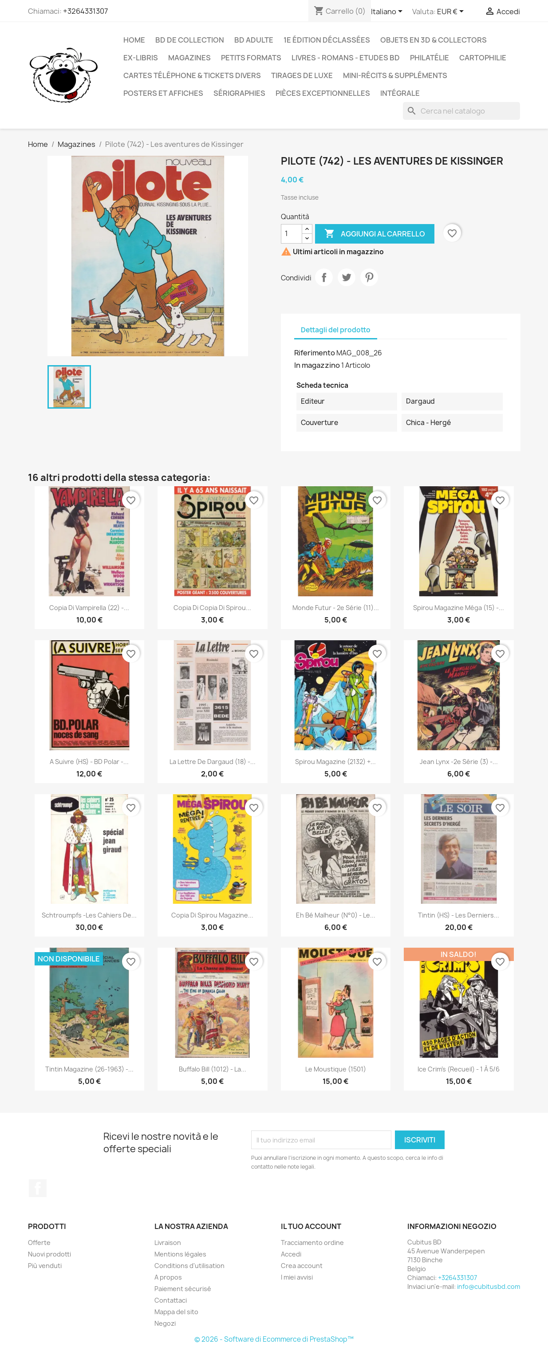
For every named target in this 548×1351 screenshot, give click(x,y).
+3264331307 (85, 11)
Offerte (39, 1242)
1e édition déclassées (327, 40)
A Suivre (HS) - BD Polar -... (89, 761)
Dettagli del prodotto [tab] (336, 330)
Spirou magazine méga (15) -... (458, 607)
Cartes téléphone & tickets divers (192, 75)
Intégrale (400, 93)
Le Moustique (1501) (335, 1069)
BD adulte (253, 40)
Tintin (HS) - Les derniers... (458, 915)
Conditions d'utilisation (189, 1265)
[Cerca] (461, 111)
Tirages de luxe (302, 75)
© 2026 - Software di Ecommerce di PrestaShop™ (274, 1339)
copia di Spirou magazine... (212, 915)
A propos (168, 1277)
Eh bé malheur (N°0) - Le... (335, 915)
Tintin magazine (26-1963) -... (89, 1069)
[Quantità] (291, 234)
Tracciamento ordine (312, 1242)
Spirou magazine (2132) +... (335, 761)
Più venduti (45, 1265)
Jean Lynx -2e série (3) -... (459, 761)
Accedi (291, 1254)
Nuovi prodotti (49, 1254)
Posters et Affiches (163, 93)
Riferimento (314, 352)
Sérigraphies (239, 93)
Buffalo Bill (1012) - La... (212, 1069)
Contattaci (170, 1300)
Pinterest (369, 277)
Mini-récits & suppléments (395, 75)
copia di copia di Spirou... (212, 607)
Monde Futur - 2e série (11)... (335, 607)
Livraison (167, 1242)
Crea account (302, 1265)
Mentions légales (180, 1254)
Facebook (38, 1188)
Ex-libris (140, 58)
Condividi (324, 277)
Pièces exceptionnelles (323, 93)
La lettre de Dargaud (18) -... (213, 761)
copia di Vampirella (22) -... (89, 607)
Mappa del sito (176, 1312)
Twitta (346, 277)
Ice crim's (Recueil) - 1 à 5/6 (459, 1069)
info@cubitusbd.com (488, 1286)
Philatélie (429, 58)
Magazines (189, 58)
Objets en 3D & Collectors (433, 40)
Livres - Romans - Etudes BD (346, 58)
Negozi (165, 1323)
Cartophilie (482, 58)
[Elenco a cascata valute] (452, 12)
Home (134, 40)
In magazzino (317, 365)
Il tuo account (311, 1226)
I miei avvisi (297, 1277)
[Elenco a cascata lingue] (388, 12)
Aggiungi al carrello (374, 234)
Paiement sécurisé (182, 1288)
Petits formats (251, 58)
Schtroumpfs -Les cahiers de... (89, 915)
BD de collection (189, 40)
